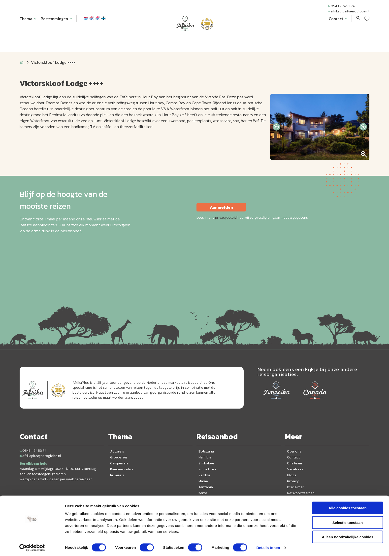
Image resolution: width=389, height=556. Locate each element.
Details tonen (268, 546)
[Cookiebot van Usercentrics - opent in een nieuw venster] (32, 546)
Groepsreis (119, 457)
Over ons (294, 451)
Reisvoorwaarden (301, 493)
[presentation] (276, 127)
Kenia (202, 493)
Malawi (203, 481)
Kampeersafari (121, 469)
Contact (293, 457)
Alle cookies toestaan (347, 506)
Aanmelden (221, 207)
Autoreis (117, 451)
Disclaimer (295, 487)
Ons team (294, 463)
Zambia (204, 475)
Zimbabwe (206, 463)
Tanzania (205, 487)
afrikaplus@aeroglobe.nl (348, 11)
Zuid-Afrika (207, 469)
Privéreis (117, 475)
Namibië (204, 457)
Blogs (291, 475)
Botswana (206, 451)
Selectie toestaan (347, 521)
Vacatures (295, 469)
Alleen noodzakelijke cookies (347, 535)
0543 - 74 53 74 (341, 6)
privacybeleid (226, 217)
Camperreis (119, 463)
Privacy (293, 481)
